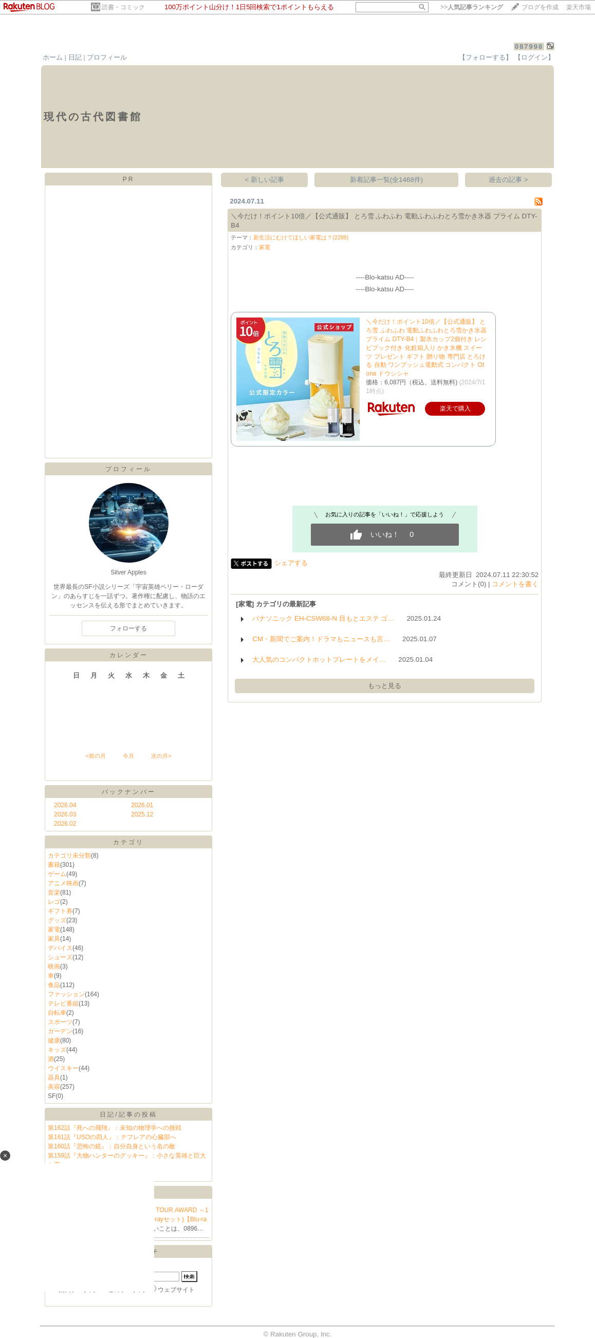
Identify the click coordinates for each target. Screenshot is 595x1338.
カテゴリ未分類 (69, 855)
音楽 (54, 892)
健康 (54, 1040)
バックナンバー (129, 791)
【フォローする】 (485, 57)
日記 (75, 57)
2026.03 (65, 814)
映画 (54, 966)
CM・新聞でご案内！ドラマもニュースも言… (321, 639)
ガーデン (60, 1031)
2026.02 (65, 823)
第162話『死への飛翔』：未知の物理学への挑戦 (114, 1127)
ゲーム (57, 874)
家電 (54, 929)
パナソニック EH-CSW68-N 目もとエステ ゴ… (323, 618)
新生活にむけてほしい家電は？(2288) (300, 237)
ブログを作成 (540, 7)
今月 (128, 756)
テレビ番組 (63, 1003)
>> (471, 7)
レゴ (54, 901)
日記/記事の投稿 (128, 1114)
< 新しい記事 (265, 179)
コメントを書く (515, 584)
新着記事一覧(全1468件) (386, 179)
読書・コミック (123, 7)
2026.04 (65, 805)
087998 (529, 46)
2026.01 (142, 805)
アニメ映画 (63, 883)
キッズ (57, 1049)
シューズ (60, 957)
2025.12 (142, 814)
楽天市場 (578, 7)
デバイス (60, 948)
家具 (54, 938)
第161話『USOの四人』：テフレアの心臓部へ (112, 1137)
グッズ (57, 920)
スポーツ (60, 1022)
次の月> (161, 756)
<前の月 (95, 756)
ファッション (66, 994)
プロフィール (107, 57)
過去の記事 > (508, 179)
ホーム (53, 57)
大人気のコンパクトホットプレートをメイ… (319, 659)
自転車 (57, 1012)
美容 (54, 1086)
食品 (54, 985)
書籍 (54, 864)
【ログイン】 (534, 57)
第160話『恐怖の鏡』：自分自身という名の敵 (111, 1146)
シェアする (291, 563)
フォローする (128, 628)
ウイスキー (63, 1068)
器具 (54, 1077)
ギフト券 (60, 911)
